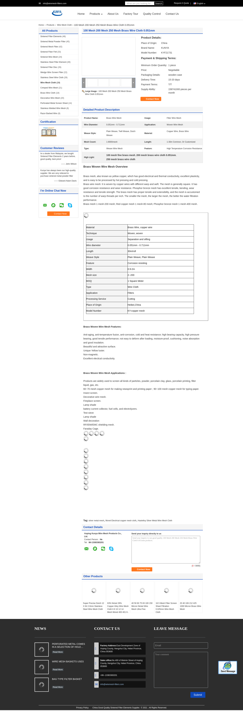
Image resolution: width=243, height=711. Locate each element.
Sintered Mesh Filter (49, 47)
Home (81, 13)
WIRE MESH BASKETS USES (68, 661)
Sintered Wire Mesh (49, 57)
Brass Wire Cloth (47, 93)
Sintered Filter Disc (48, 67)
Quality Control (152, 13)
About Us (112, 13)
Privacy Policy (82, 708)
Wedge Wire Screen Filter (51, 72)
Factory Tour (130, 13)
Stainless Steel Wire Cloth (52, 77)
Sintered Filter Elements (51, 36)
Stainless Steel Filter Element (53, 62)
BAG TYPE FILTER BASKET (67, 679)
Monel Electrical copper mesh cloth (120, 520)
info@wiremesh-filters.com (55, 3)
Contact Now (152, 99)
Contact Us (172, 13)
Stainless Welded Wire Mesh (53, 108)
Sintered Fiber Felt (48, 52)
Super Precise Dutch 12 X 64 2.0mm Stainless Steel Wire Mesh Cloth (93, 606)
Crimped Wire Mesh (49, 88)
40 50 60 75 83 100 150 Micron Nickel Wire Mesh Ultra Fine (142, 606)
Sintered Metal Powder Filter (53, 41)
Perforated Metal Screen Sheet (54, 103)
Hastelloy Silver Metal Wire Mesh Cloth (155, 520)
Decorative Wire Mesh (50, 98)
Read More (58, 652)
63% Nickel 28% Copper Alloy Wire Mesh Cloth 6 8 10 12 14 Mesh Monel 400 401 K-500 (118, 609)
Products (95, 13)
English (201, 3)
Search (158, 3)
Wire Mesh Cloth (64, 25)
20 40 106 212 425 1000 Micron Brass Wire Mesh (190, 606)
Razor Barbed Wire (48, 113)
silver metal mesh (96, 520)
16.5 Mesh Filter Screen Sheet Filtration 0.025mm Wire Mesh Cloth (166, 607)
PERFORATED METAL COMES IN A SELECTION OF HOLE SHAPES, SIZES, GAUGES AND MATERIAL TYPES (68, 646)
